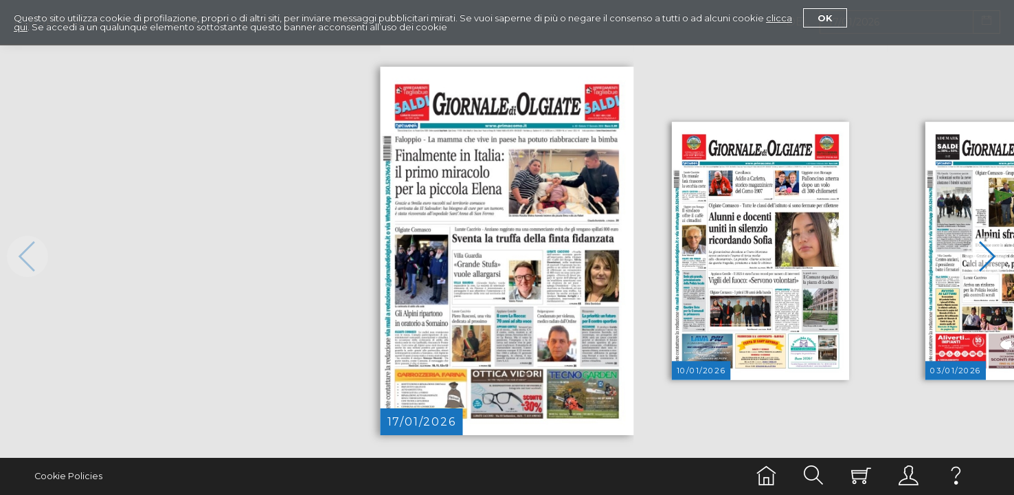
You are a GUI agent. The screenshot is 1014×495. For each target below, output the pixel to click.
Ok (825, 17)
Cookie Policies (68, 476)
